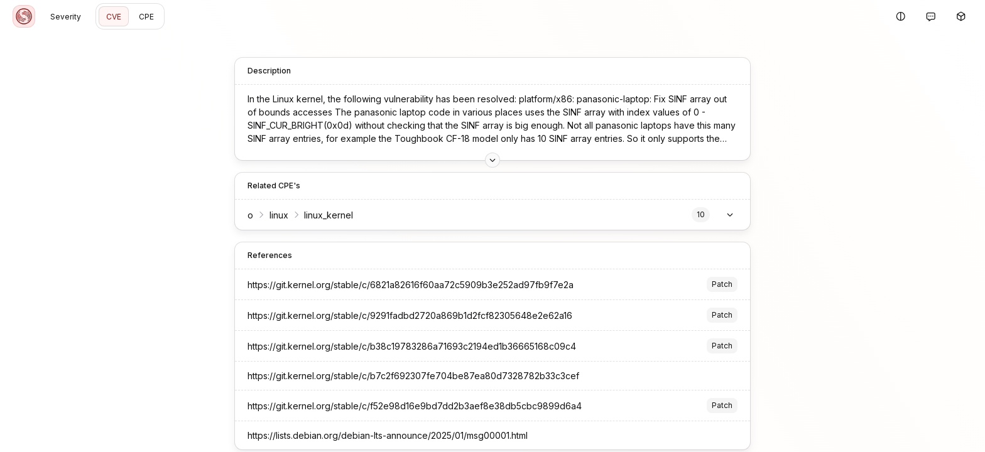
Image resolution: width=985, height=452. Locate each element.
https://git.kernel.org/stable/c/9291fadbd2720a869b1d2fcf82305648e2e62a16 (410, 315)
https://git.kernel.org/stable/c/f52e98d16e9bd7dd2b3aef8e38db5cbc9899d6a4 (415, 406)
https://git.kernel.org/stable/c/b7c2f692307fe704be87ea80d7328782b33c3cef (413, 375)
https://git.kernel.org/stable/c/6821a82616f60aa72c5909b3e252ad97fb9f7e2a (411, 284)
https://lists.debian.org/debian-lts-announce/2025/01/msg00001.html (388, 435)
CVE (113, 16)
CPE (146, 16)
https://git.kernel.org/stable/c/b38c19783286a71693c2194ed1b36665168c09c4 (412, 346)
